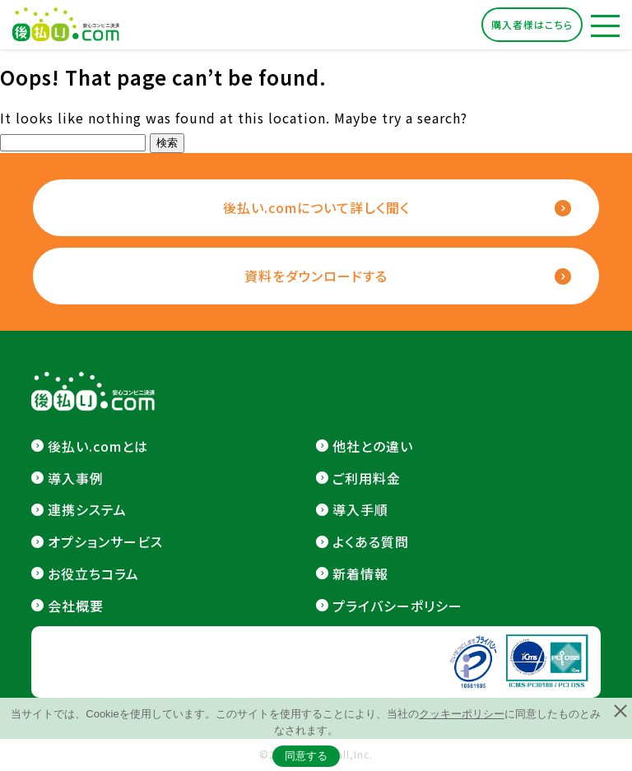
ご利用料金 (366, 478)
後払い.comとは (98, 446)
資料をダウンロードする (316, 276)
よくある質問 (370, 541)
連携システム (87, 509)
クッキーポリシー (461, 714)
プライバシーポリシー (397, 605)
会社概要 (76, 605)
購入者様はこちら (532, 24)
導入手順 (360, 509)
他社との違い (372, 446)
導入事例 (76, 478)
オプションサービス (105, 541)
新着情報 (360, 573)
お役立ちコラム (93, 573)
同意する (306, 756)
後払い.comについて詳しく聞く (316, 207)
